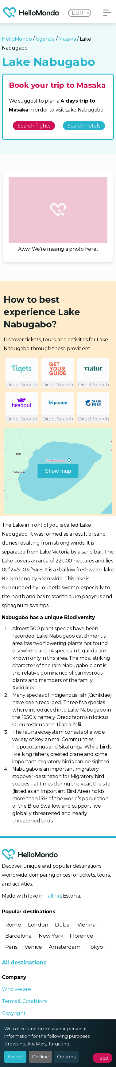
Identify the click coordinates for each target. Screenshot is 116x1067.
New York (51, 936)
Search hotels (84, 125)
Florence (81, 936)
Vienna (86, 925)
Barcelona (18, 936)
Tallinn (52, 896)
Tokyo (95, 947)
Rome (13, 925)
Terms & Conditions (24, 1001)
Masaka (67, 39)
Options (66, 1057)
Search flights (33, 125)
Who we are (16, 989)
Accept (15, 1057)
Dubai (63, 925)
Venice (33, 947)
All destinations (24, 962)
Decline (40, 1057)
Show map (58, 471)
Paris (11, 947)
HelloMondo (17, 39)
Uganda (45, 39)
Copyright (14, 1013)
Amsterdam (65, 947)
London (38, 925)
